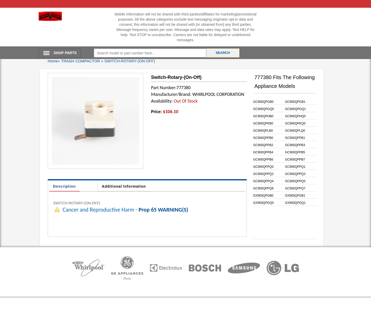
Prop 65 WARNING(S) (163, 209)
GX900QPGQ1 (295, 203)
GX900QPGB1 (295, 195)
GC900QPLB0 (263, 130)
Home (53, 61)
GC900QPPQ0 (263, 167)
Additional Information (124, 186)
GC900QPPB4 (263, 152)
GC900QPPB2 (263, 145)
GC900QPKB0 (263, 123)
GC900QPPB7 (295, 159)
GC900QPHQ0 (295, 116)
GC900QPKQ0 (295, 123)
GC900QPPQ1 (295, 167)
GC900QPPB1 (295, 138)
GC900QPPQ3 (295, 174)
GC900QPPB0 (263, 138)
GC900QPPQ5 (295, 181)
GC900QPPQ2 (263, 174)
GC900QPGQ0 (263, 109)
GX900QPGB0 (263, 195)
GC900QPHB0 (263, 116)
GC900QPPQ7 (295, 188)
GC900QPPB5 (295, 152)
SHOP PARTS (65, 53)
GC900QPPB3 (295, 145)
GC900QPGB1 (295, 102)
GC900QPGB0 (263, 102)
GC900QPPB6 (263, 159)
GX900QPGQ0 (263, 203)
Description (64, 186)
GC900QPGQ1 (295, 109)
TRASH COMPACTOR (80, 61)
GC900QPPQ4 (263, 181)
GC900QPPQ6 (263, 188)
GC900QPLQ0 (295, 130)
